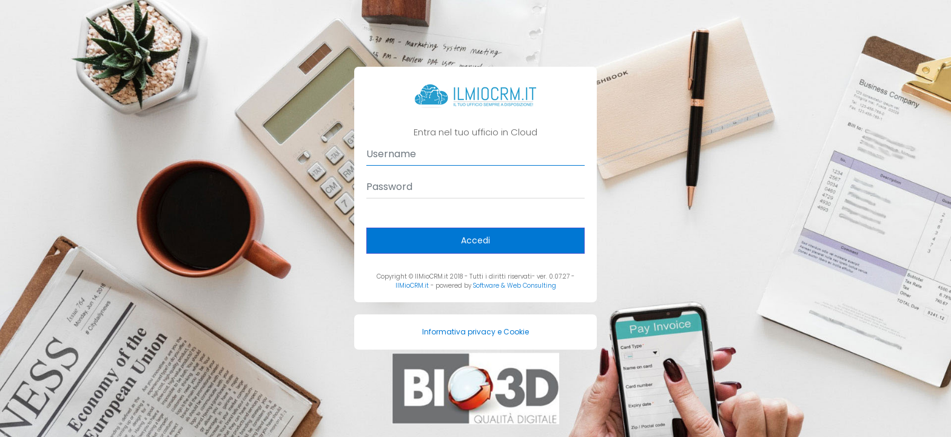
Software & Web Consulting (514, 285)
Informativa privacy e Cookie (475, 332)
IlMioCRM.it (412, 285)
